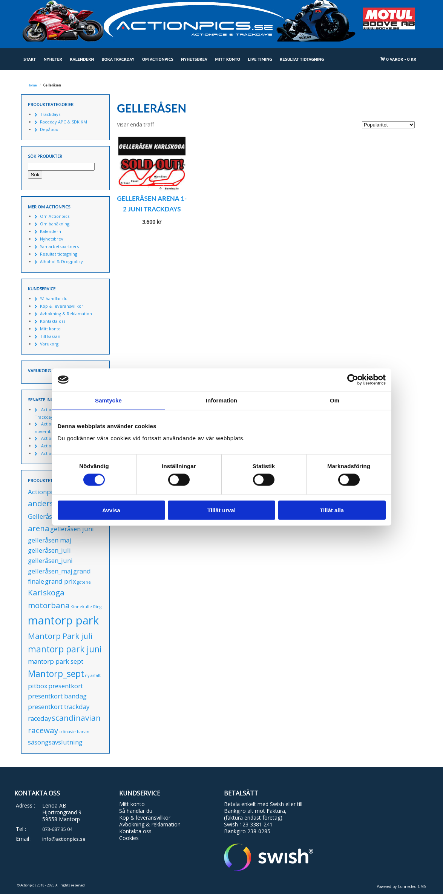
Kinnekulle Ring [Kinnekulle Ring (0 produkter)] (86, 606)
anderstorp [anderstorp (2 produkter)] (49, 503)
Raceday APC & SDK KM (63, 122)
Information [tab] (222, 400)
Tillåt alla (332, 510)
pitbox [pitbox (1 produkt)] (38, 685)
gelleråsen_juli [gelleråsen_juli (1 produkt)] (49, 550)
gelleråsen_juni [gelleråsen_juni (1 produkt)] (50, 560)
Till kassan (50, 336)
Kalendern (82, 59)
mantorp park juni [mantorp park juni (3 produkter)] (65, 649)
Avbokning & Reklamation (66, 313)
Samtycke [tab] (108, 400)
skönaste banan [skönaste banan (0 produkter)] (74, 731)
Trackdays (50, 114)
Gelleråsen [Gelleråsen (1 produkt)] (43, 516)
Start (29, 59)
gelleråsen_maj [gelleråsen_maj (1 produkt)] (50, 571)
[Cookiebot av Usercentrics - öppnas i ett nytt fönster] (353, 379)
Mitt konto (228, 59)
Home (32, 85)
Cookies (129, 838)
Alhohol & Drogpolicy (61, 261)
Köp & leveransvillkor (61, 306)
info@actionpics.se (64, 838)
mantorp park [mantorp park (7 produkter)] (63, 620)
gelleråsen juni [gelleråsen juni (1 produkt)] (72, 528)
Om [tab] (334, 400)
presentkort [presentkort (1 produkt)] (65, 685)
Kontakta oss (52, 321)
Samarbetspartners (59, 246)
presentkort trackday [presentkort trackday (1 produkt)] (58, 706)
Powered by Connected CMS (401, 886)
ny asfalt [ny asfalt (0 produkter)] (93, 675)
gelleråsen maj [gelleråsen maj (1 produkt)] (49, 540)
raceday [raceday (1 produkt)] (39, 718)
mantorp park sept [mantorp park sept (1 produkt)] (55, 661)
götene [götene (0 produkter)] (84, 582)
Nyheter (53, 59)
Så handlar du (53, 298)
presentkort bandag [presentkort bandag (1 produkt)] (57, 696)
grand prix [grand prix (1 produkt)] (60, 581)
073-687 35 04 (57, 829)
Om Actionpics (157, 59)
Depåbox (49, 129)
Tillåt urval (221, 510)
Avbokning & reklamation (150, 824)
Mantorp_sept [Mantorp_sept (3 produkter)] (56, 673)
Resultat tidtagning (302, 59)
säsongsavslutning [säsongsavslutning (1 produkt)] (55, 742)
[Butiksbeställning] (388, 124)
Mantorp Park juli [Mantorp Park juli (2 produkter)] (60, 635)
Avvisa (111, 510)
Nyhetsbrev (194, 59)
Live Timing (260, 59)
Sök (35, 174)
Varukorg (49, 344)
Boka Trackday (118, 59)
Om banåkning (54, 224)
